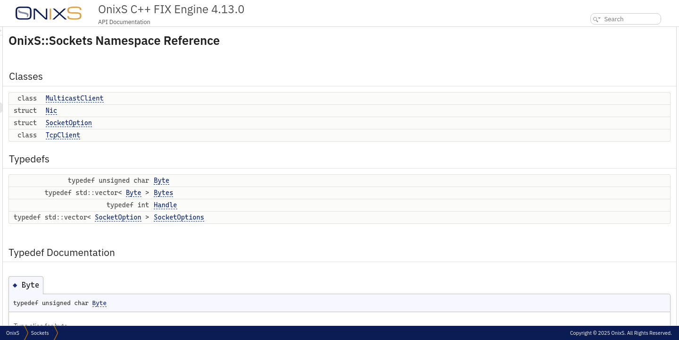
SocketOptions (297, 217)
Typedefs (586, 83)
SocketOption (187, 123)
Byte (279, 180)
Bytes (281, 192)
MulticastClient (193, 98)
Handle (283, 205)
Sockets (40, 333)
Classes (584, 31)
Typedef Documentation (606, 135)
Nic (169, 110)
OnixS (12, 333)
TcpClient (181, 135)
